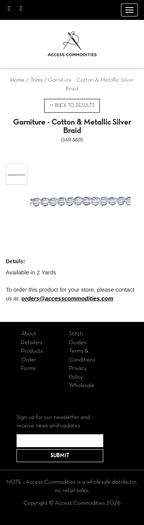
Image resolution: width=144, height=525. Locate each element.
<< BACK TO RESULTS (72, 105)
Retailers (31, 342)
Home (17, 80)
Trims (36, 80)
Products (32, 351)
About (28, 333)
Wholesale (81, 385)
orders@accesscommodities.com (67, 298)
